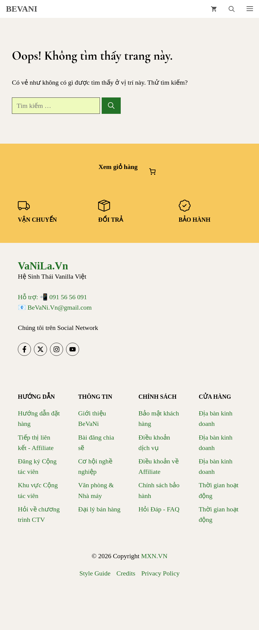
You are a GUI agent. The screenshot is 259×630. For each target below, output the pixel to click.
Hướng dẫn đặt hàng (39, 418)
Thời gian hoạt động (218, 490)
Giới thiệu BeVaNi (92, 418)
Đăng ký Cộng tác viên (37, 466)
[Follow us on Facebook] (24, 349)
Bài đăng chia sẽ (96, 442)
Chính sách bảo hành (159, 490)
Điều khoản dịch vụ (154, 442)
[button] (232, 9)
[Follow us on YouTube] (72, 349)
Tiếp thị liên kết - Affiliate (36, 442)
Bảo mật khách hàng (159, 418)
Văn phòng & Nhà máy (96, 490)
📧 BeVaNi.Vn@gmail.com (55, 307)
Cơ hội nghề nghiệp (95, 466)
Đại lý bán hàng (99, 509)
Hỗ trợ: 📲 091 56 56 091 (52, 297)
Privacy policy (160, 573)
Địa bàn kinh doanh (216, 418)
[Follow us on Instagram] (56, 349)
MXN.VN (154, 556)
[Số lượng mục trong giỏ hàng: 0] (152, 171)
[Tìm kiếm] (111, 105)
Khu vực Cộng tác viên (38, 490)
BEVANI (21, 8)
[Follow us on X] (40, 349)
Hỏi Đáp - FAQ (159, 509)
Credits (126, 573)
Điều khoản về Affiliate (159, 466)
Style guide (95, 573)
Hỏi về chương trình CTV (39, 514)
